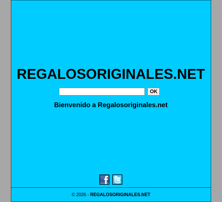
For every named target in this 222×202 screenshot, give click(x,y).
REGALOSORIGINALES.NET (111, 74)
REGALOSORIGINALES (115, 194)
